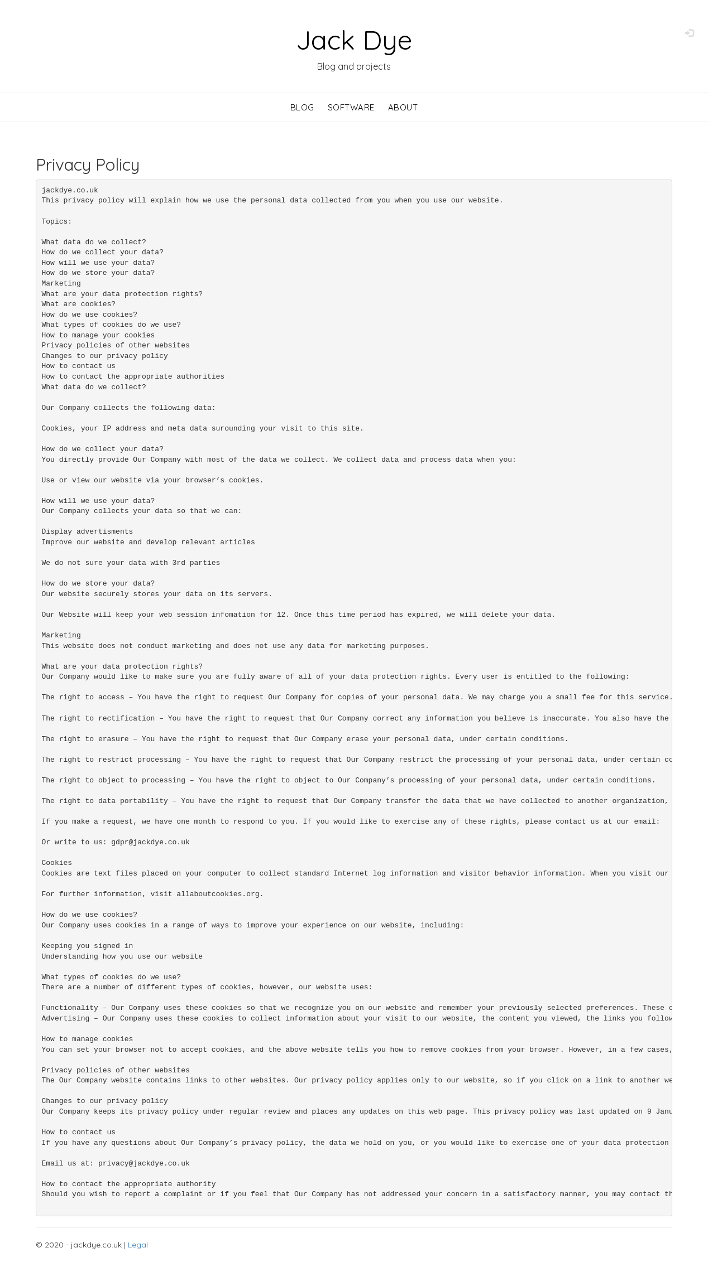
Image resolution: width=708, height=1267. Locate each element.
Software (351, 107)
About (403, 107)
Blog (302, 107)
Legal (138, 1245)
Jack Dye (354, 39)
